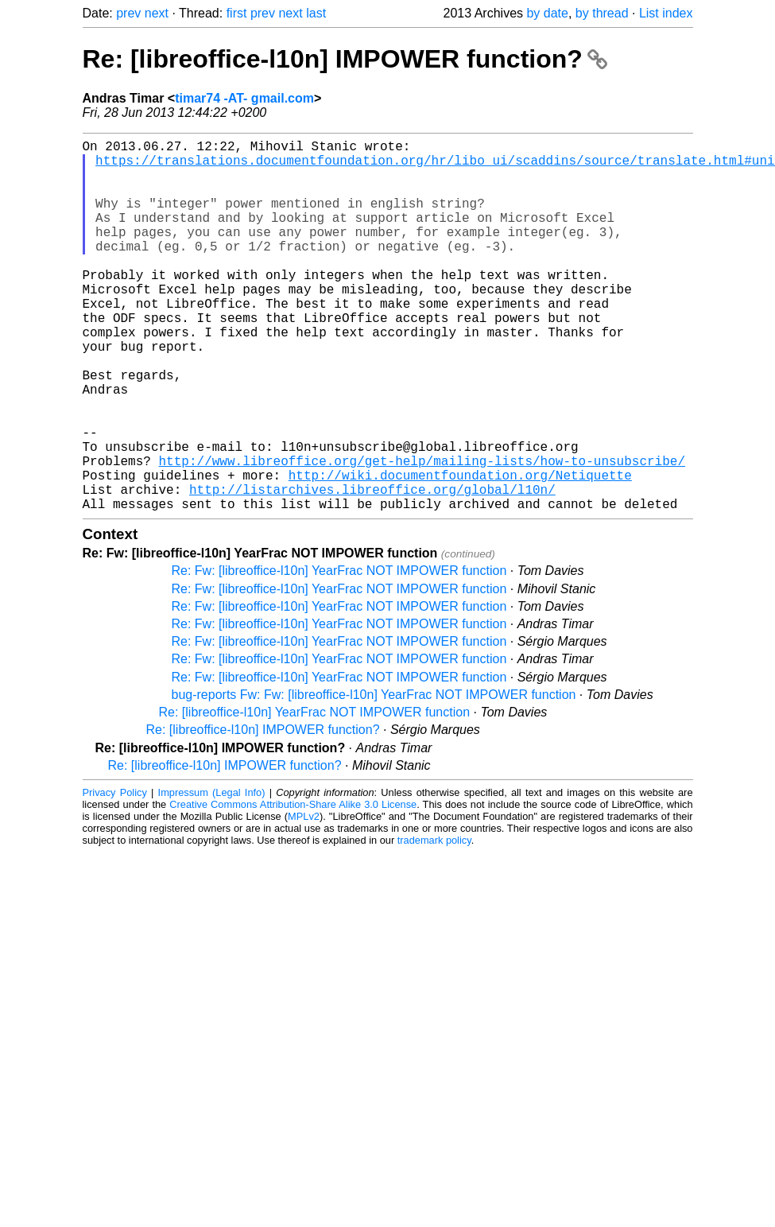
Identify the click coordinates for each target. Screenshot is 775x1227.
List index (666, 13)
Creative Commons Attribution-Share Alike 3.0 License (293, 887)
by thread (602, 13)
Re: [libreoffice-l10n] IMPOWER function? (345, 59)
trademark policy (434, 923)
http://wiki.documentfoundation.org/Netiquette (460, 551)
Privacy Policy (115, 875)
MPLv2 (304, 899)
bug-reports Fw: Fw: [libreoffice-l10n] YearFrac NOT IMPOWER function (374, 777)
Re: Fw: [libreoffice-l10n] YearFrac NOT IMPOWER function (339, 653)
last (316, 13)
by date (547, 13)
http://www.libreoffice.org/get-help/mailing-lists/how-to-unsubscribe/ (422, 533)
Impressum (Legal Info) (211, 875)
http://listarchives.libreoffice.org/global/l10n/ (372, 568)
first (237, 13)
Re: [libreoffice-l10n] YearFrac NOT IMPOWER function (315, 795)
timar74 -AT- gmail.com (244, 98)
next (157, 13)
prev (128, 13)
